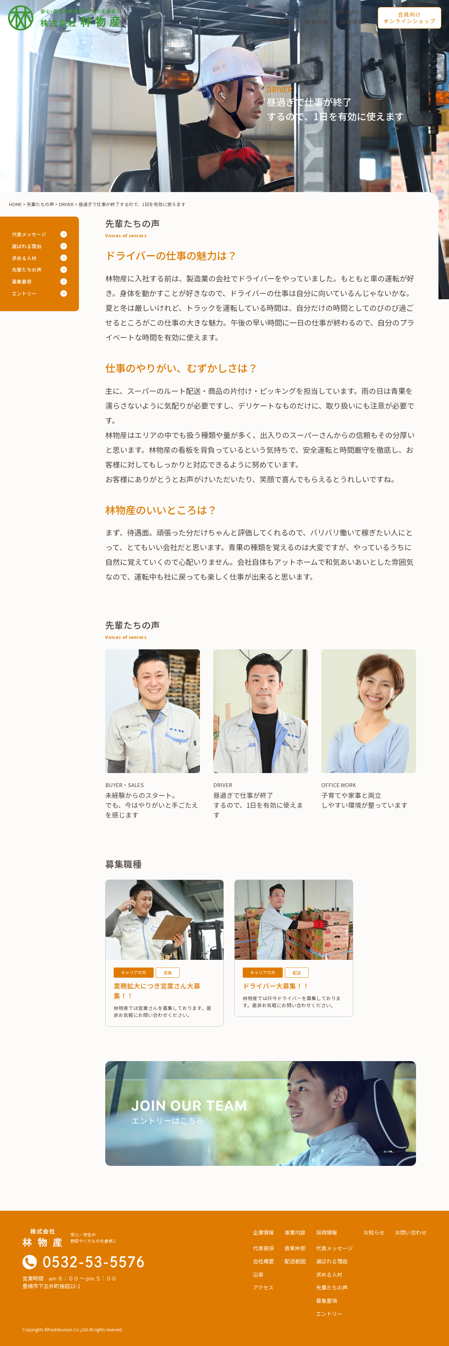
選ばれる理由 (26, 246)
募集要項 (22, 281)
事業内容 (317, 21)
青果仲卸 (295, 1248)
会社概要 (263, 1261)
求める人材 (24, 257)
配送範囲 (295, 1261)
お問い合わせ (350, 11)
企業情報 (281, 21)
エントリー (24, 293)
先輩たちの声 (26, 269)
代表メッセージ (29, 234)
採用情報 (352, 21)
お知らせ (319, 11)
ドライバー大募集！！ (276, 985)
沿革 (258, 1274)
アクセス (263, 1287)
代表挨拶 (263, 1248)
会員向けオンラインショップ (409, 18)
